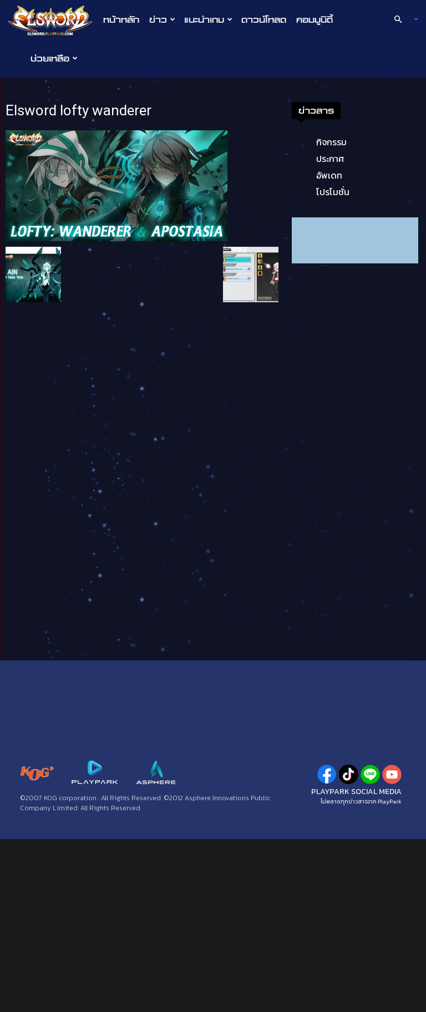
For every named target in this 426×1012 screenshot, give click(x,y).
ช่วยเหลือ (54, 58)
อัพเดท (329, 175)
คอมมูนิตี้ (314, 19)
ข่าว (162, 19)
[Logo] (53, 20)
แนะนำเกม (208, 19)
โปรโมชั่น (332, 192)
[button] (401, 19)
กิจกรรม (331, 142)
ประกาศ (330, 158)
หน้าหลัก (121, 19)
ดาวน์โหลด (263, 19)
